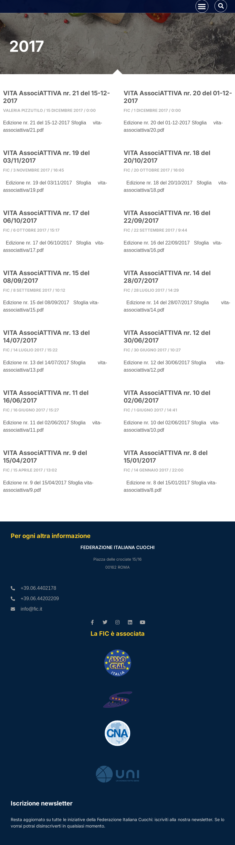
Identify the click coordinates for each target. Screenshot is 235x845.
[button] (202, 14)
